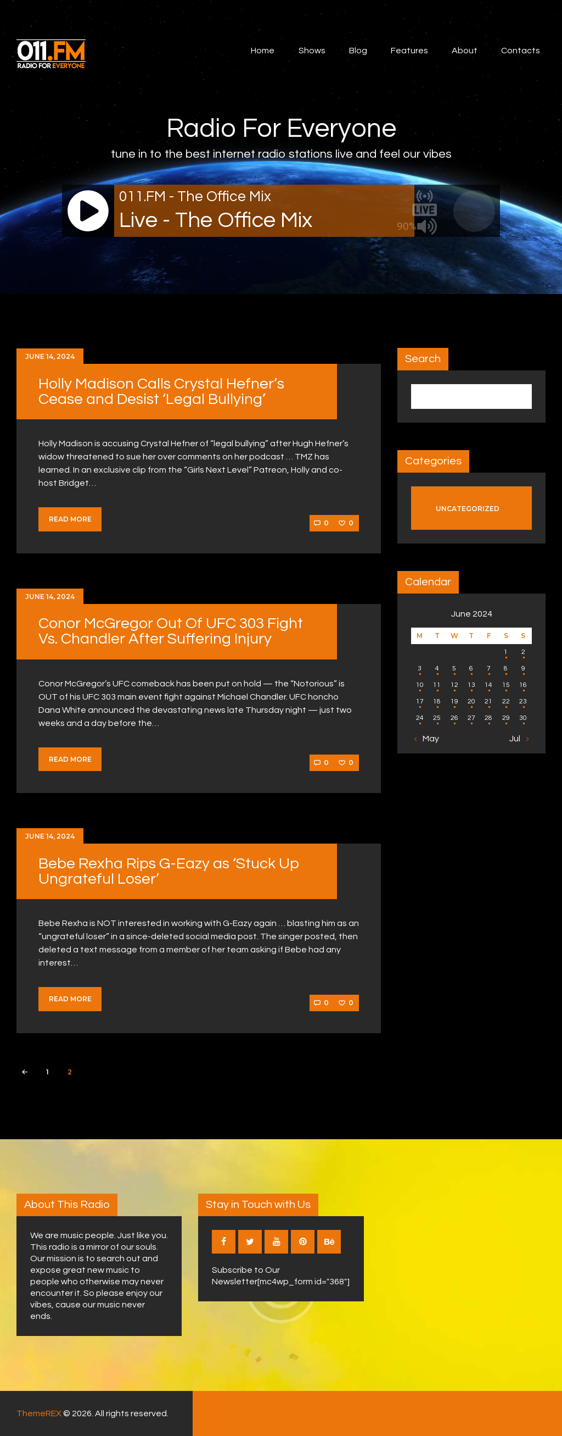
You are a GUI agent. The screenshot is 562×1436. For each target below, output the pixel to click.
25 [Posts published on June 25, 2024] (437, 718)
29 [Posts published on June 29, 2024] (506, 718)
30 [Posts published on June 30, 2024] (523, 718)
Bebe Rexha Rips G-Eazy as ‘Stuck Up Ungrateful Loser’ (168, 871)
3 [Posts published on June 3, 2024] (420, 668)
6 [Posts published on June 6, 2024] (471, 668)
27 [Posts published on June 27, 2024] (471, 718)
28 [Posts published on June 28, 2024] (488, 718)
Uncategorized (467, 508)
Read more (70, 519)
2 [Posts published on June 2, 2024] (523, 652)
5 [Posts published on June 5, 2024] (454, 668)
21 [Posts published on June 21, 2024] (488, 701)
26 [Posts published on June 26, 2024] (454, 718)
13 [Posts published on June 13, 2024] (471, 685)
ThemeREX (38, 1413)
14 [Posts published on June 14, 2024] (488, 685)
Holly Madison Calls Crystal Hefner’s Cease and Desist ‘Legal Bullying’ (161, 391)
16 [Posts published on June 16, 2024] (523, 685)
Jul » (517, 738)
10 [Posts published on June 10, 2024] (420, 685)
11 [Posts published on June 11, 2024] (437, 685)
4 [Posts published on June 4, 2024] (437, 668)
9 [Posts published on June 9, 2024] (523, 668)
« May (428, 738)
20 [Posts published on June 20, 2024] (471, 701)
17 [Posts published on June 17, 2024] (420, 701)
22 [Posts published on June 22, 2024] (506, 701)
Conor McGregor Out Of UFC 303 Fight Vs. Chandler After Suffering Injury (170, 631)
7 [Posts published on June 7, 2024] (489, 668)
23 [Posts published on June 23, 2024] (523, 701)
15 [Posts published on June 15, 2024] (506, 685)
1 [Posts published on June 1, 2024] (506, 652)
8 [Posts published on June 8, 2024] (506, 668)
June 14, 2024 (50, 356)
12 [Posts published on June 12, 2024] (454, 685)
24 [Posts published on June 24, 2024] (420, 718)
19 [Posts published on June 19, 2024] (454, 701)
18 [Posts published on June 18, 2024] (437, 701)
